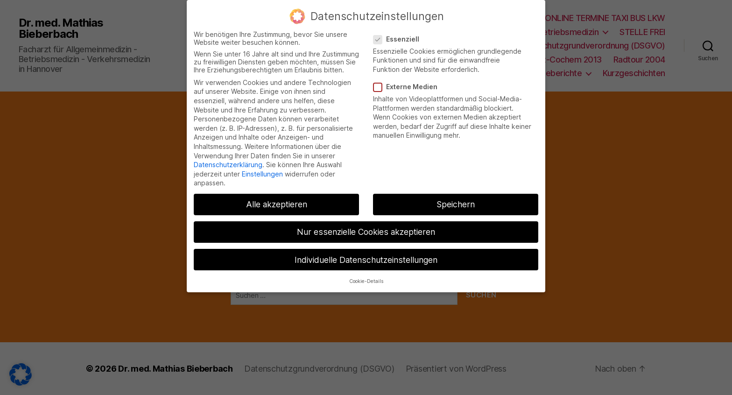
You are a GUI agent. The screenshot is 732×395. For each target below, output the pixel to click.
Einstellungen (262, 165)
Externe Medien (408, 78)
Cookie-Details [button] (366, 273)
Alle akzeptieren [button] (276, 196)
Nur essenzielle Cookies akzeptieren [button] (366, 223)
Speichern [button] (455, 196)
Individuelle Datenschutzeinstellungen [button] (366, 251)
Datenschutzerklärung (228, 156)
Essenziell (399, 31)
